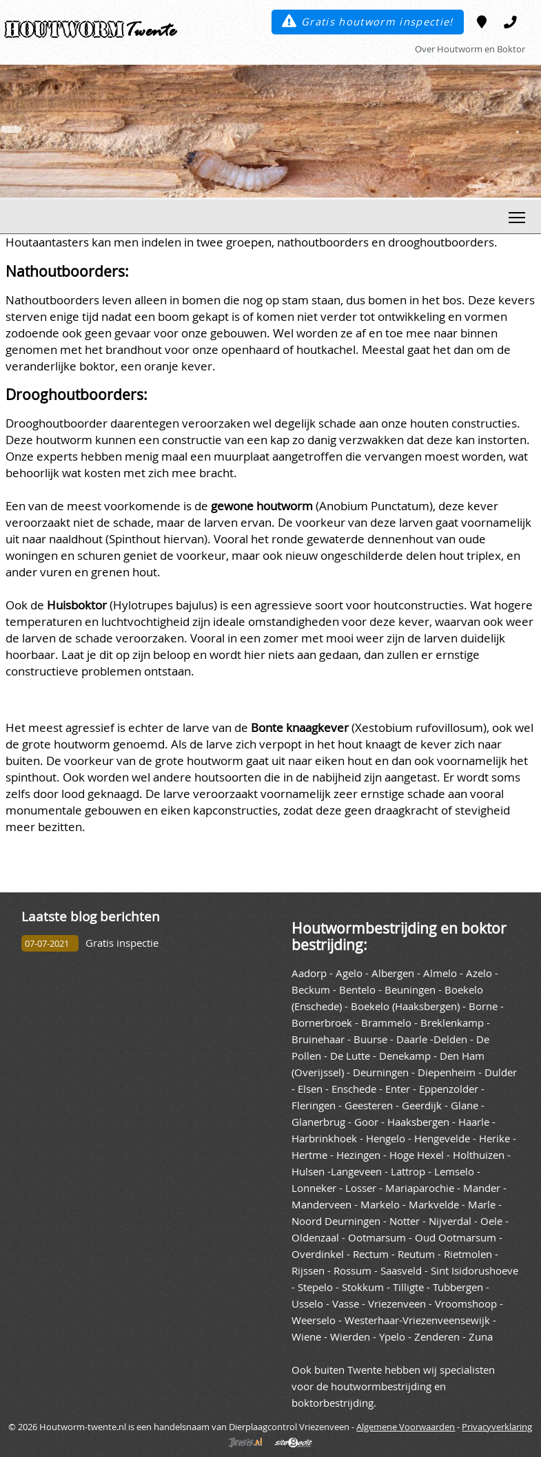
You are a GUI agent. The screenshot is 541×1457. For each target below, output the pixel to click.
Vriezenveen (397, 1303)
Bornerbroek (322, 1022)
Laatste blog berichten (90, 916)
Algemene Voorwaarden (405, 1427)
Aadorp (309, 973)
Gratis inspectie (122, 943)
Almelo (440, 973)
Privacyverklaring (497, 1427)
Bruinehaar (318, 1039)
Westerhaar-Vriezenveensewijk (417, 1320)
